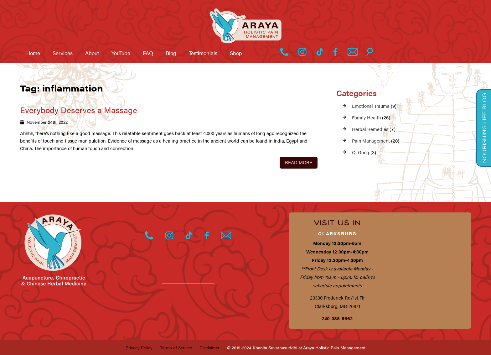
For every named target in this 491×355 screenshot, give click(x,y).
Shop (236, 53)
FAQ (148, 53)
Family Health (366, 117)
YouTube (120, 53)
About (92, 53)
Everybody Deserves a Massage (78, 110)
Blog (171, 53)
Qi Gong (360, 152)
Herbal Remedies (370, 129)
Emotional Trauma (371, 105)
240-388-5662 (337, 318)
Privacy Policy (139, 347)
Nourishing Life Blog (484, 128)
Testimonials (203, 53)
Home (33, 53)
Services (63, 53)
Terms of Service (176, 347)
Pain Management (371, 140)
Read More (298, 162)
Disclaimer (209, 347)
